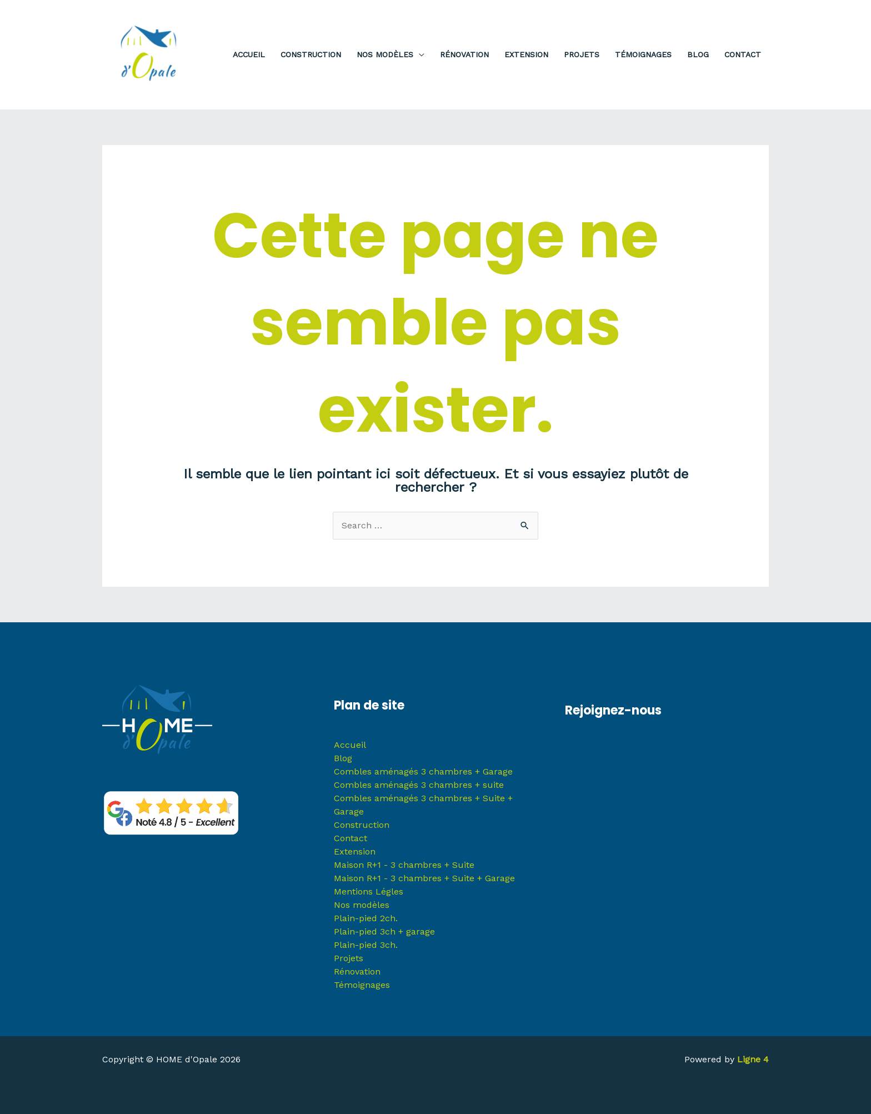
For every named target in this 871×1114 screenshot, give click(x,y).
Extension (355, 851)
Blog (343, 758)
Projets (348, 958)
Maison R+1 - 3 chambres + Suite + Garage (424, 878)
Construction (361, 825)
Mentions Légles (368, 891)
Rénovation (357, 971)
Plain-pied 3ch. (366, 945)
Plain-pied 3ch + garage (384, 931)
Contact (350, 838)
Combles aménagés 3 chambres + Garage (423, 771)
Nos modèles (361, 905)
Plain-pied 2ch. (366, 918)
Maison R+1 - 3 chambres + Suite (404, 865)
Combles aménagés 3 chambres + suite (419, 785)
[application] (418, 54)
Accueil (350, 745)
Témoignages (362, 985)
